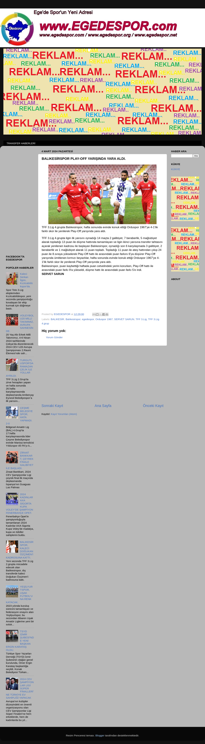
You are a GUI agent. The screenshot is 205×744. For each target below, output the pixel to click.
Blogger (99, 735)
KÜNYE (175, 169)
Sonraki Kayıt (52, 406)
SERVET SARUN (124, 319)
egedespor (88, 319)
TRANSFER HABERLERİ (21, 143)
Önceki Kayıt (153, 406)
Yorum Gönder (54, 337)
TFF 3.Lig (141, 319)
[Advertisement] (102, 374)
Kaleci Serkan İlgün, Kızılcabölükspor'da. (26, 280)
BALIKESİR (57, 319)
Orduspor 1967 (104, 319)
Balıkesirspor (73, 319)
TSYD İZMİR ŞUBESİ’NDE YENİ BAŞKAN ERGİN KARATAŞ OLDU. (20, 640)
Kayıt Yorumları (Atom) (64, 414)
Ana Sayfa (103, 406)
